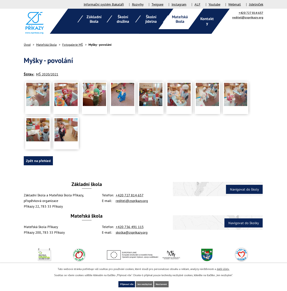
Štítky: (29, 74)
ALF (197, 4)
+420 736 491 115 (130, 227)
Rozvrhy (138, 4)
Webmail (234, 4)
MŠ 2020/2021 (47, 74)
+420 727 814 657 (251, 13)
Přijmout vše (119, 283)
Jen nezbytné (145, 283)
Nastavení (168, 283)
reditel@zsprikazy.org (247, 17)
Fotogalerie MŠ (72, 45)
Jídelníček (256, 4)
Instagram (179, 4)
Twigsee (157, 4)
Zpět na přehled (41, 161)
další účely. (223, 268)
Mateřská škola (46, 45)
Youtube (214, 4)
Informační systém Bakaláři (104, 4)
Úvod (27, 45)
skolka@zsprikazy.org (132, 232)
